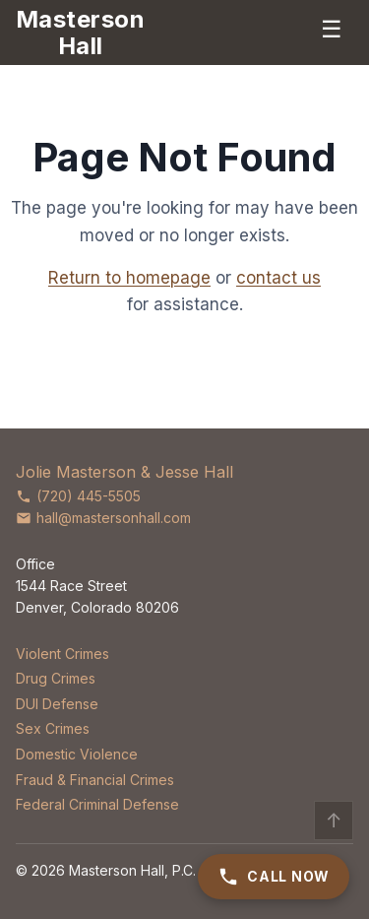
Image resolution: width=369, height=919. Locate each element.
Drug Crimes (55, 678)
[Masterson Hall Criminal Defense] (80, 32)
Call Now (273, 876)
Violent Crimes (62, 653)
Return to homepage (129, 278)
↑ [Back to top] (334, 820)
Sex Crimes (53, 728)
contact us (278, 278)
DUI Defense (57, 703)
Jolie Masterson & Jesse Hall (124, 472)
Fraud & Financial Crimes (95, 779)
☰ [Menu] (331, 29)
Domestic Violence (77, 754)
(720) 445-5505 (78, 496)
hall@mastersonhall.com (103, 517)
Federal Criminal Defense (97, 804)
